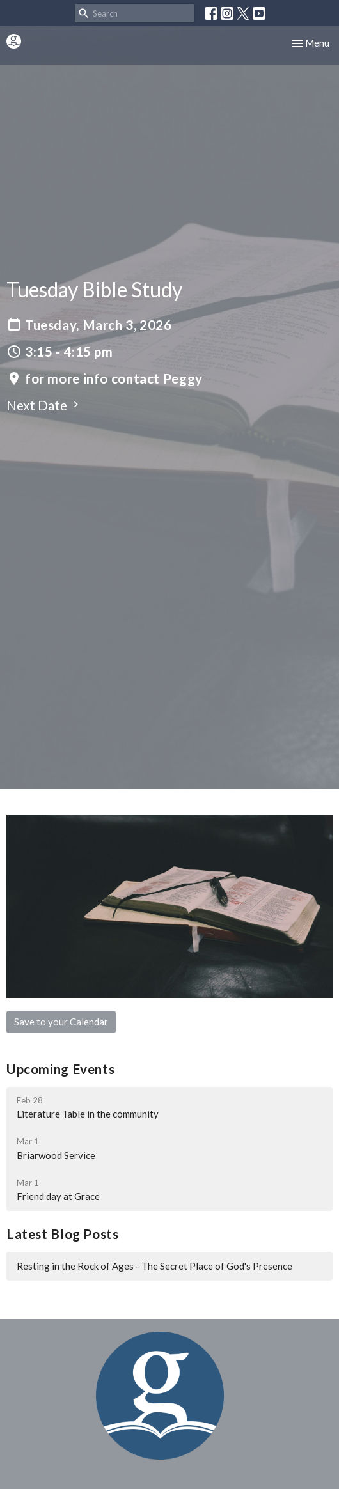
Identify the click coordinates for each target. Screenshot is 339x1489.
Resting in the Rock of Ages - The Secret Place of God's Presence (154, 1266)
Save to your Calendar (61, 1021)
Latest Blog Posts (62, 1234)
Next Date (44, 405)
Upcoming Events (60, 1069)
